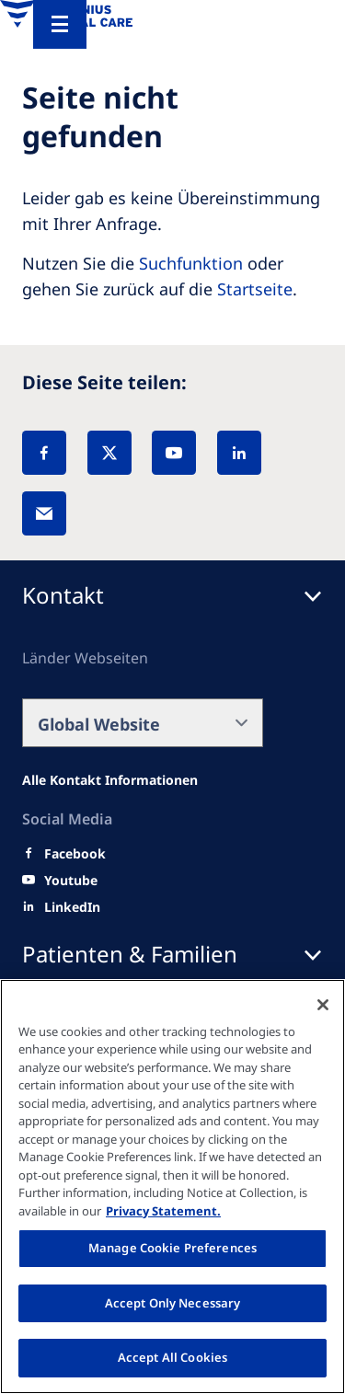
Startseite (255, 289)
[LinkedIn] (239, 453)
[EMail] (44, 513)
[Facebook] (44, 453)
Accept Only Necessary (173, 1303)
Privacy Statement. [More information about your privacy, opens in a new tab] (163, 1211)
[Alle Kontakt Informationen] (110, 780)
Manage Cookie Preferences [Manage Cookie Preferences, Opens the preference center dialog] (172, 1247)
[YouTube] (174, 453)
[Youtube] (71, 881)
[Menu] (59, 24)
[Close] (323, 1005)
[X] (109, 453)
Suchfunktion (191, 263)
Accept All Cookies (172, 1357)
